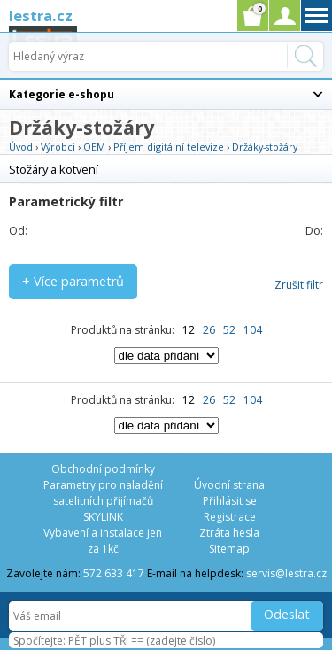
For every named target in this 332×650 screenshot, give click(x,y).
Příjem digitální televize (168, 146)
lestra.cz (41, 15)
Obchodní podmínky (103, 468)
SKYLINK (103, 516)
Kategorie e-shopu (61, 94)
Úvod (21, 146)
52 (229, 329)
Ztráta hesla (229, 532)
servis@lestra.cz (286, 573)
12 (188, 329)
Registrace (230, 516)
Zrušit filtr (298, 284)
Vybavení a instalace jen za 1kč (102, 540)
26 (209, 329)
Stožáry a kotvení (53, 169)
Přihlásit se (230, 500)
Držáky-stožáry (264, 146)
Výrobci (58, 146)
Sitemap (229, 548)
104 (252, 329)
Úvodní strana (229, 484)
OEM (94, 146)
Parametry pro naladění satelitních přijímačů (103, 492)
